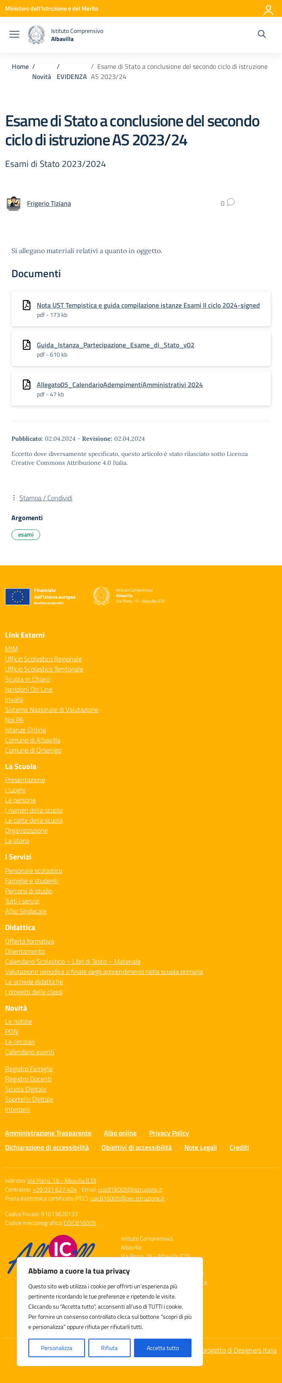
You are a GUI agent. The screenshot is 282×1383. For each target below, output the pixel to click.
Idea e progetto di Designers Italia (230, 1350)
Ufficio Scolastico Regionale (43, 659)
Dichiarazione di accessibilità (47, 1147)
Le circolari (20, 1042)
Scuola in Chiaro (27, 679)
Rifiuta (109, 1347)
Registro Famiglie (29, 1069)
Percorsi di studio (28, 891)
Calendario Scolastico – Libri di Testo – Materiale (73, 961)
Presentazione (25, 780)
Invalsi (14, 699)
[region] (110, 1311)
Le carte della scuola (34, 820)
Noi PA (14, 720)
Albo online (120, 1133)
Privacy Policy (169, 1133)
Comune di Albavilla (32, 740)
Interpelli (17, 1109)
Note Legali (200, 1147)
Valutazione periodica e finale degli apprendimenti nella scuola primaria (104, 971)
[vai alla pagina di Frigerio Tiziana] (49, 203)
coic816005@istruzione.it (130, 1189)
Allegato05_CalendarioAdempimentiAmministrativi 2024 (120, 384)
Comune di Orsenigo (33, 750)
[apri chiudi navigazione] (14, 35)
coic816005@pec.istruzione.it (127, 1198)
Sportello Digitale (29, 1099)
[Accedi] (269, 8)
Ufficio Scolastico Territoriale (44, 669)
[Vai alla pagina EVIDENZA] (72, 76)
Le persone (20, 800)
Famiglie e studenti (31, 881)
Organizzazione (26, 830)
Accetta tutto (163, 1347)
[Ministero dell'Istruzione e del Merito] (51, 8)
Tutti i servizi (22, 901)
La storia (17, 840)
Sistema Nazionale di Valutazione (52, 709)
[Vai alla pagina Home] (20, 66)
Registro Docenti (28, 1079)
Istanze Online (25, 730)
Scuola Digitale (26, 1089)
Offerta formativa (29, 941)
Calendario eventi (29, 1052)
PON (11, 1031)
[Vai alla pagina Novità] (41, 76)
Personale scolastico (33, 870)
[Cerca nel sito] (261, 35)
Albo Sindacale (26, 911)
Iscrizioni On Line (28, 689)
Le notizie (18, 1021)
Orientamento (25, 951)
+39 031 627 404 (55, 1189)
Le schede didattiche (34, 982)
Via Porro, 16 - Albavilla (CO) (61, 1180)
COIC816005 (80, 1222)
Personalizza (56, 1347)
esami (25, 534)
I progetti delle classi (34, 992)
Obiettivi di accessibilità (136, 1147)
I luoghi (15, 790)
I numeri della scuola (34, 810)
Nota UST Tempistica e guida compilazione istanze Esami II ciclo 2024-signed (148, 305)
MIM (11, 649)
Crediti (239, 1147)
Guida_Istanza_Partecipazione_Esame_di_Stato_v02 (115, 345)
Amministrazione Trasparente (48, 1133)
